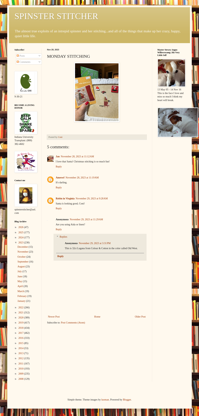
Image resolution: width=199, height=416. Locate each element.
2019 (21, 322)
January (22, 301)
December (23, 247)
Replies (63, 236)
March (21, 291)
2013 (21, 353)
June (20, 276)
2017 (21, 333)
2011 (21, 363)
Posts (21, 55)
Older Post (140, 316)
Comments (23, 62)
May (20, 281)
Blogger (127, 399)
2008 (21, 379)
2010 (21, 368)
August (22, 266)
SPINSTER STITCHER (56, 16)
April (21, 286)
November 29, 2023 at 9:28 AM (92, 198)
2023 (21, 242)
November (23, 251)
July (20, 271)
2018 (21, 328)
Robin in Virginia (65, 198)
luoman (105, 399)
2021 (21, 312)
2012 (21, 358)
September (23, 261)
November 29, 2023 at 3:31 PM (95, 243)
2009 (21, 373)
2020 (21, 317)
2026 (21, 227)
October (22, 256)
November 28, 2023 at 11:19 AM (82, 177)
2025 (21, 232)
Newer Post (54, 316)
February (22, 296)
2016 (21, 338)
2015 (21, 343)
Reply (59, 166)
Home (97, 316)
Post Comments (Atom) (73, 322)
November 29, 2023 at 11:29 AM (86, 219)
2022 (21, 307)
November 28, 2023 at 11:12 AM (77, 156)
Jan (58, 156)
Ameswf (60, 177)
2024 (21, 237)
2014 (21, 348)
